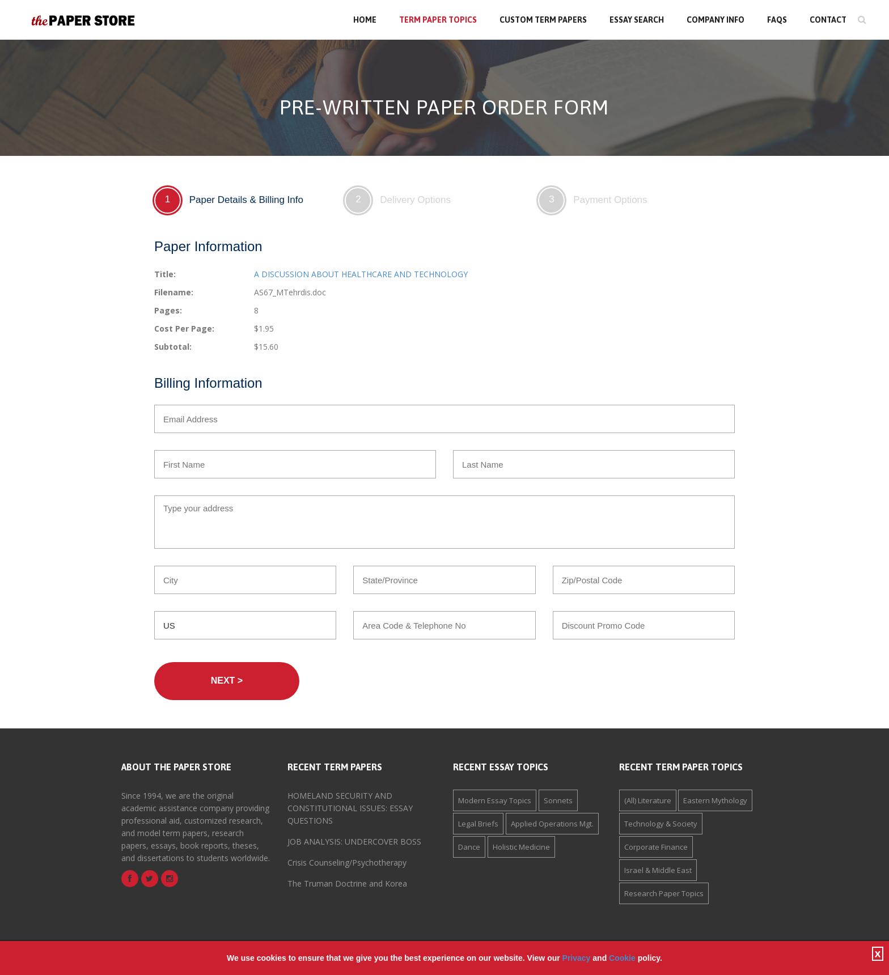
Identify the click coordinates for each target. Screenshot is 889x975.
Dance (469, 847)
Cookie (622, 958)
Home (364, 19)
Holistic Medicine (521, 847)
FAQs (777, 19)
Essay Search (636, 19)
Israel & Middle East (658, 870)
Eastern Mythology (715, 800)
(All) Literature (647, 800)
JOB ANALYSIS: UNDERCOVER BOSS (354, 841)
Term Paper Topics (438, 19)
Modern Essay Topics (494, 800)
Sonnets (558, 800)
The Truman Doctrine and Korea (347, 883)
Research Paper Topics (664, 893)
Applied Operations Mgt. (552, 824)
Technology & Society (660, 824)
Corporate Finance (656, 847)
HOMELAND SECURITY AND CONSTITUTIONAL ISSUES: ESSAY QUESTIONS (350, 808)
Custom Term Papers (543, 19)
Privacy (576, 958)
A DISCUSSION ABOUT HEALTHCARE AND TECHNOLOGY (361, 274)
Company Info (715, 19)
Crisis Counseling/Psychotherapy (347, 862)
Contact (828, 19)
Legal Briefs (478, 824)
